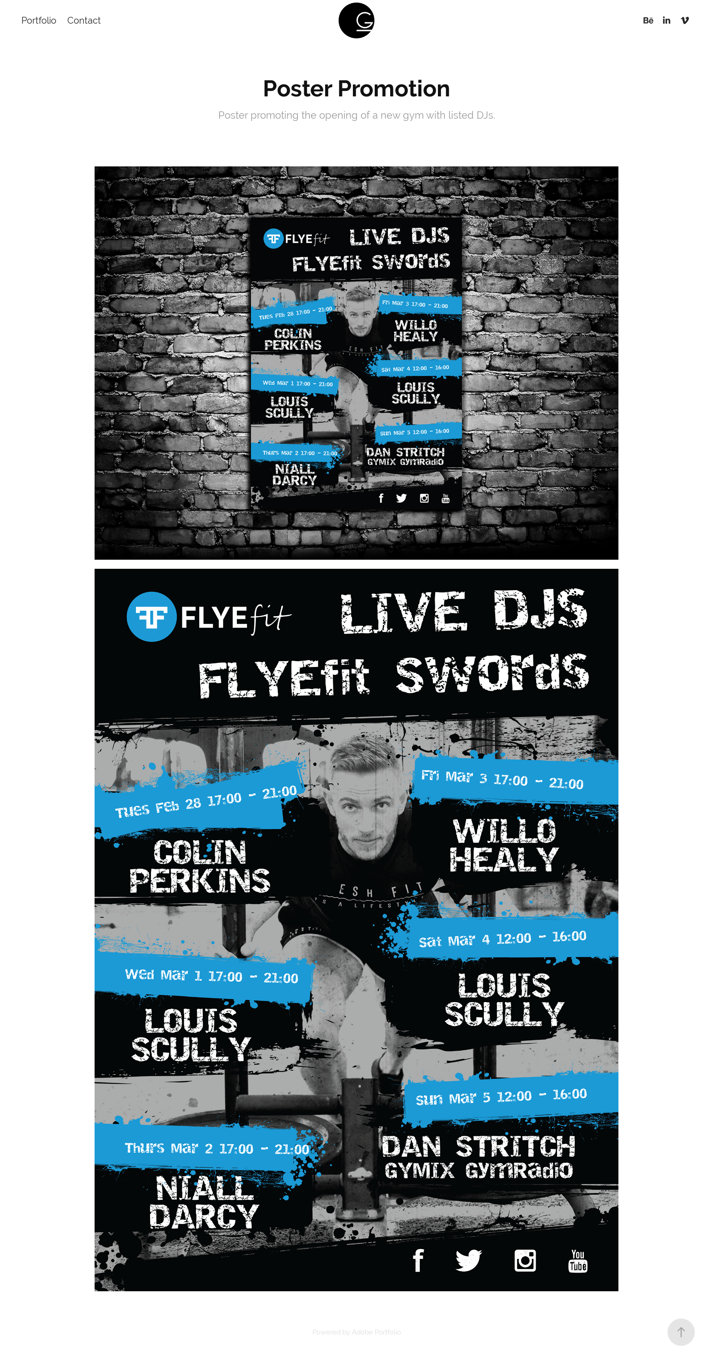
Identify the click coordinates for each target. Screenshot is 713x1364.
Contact (84, 20)
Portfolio (38, 20)
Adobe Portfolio (376, 1332)
